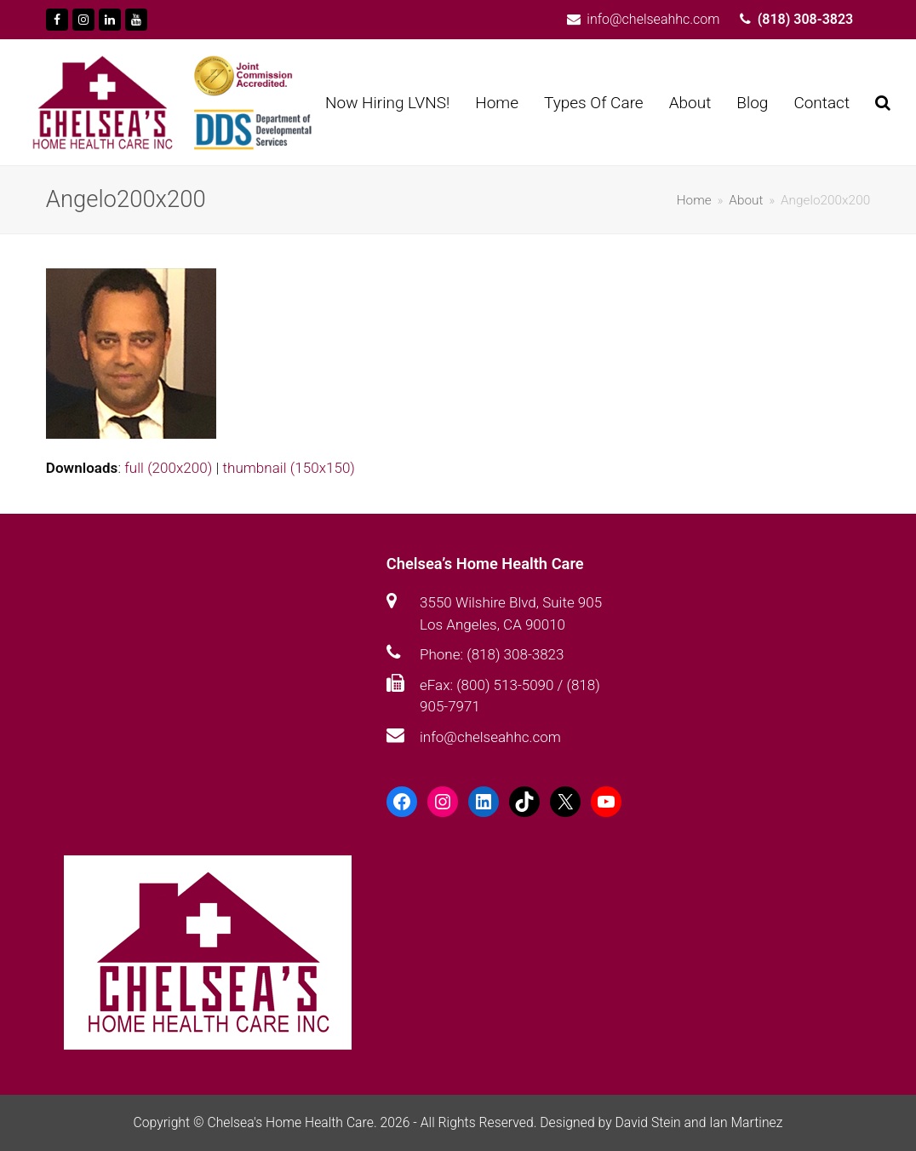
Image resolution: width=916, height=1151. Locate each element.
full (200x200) (168, 467)
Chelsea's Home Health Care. (291, 1122)
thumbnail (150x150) (289, 467)
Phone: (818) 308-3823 (492, 654)
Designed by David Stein (612, 1122)
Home (694, 200)
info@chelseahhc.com (490, 736)
